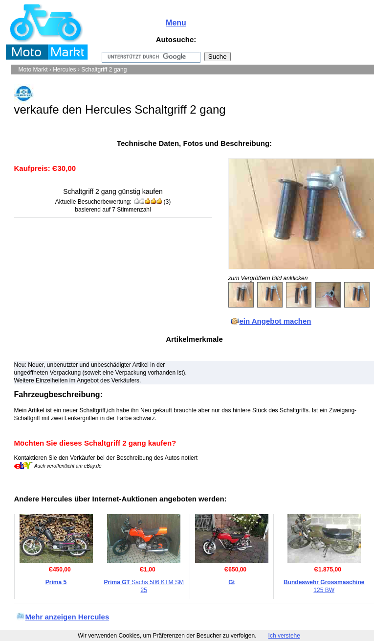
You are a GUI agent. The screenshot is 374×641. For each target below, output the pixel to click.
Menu (176, 23)
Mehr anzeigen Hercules (67, 617)
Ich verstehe (284, 635)
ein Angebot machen (275, 321)
